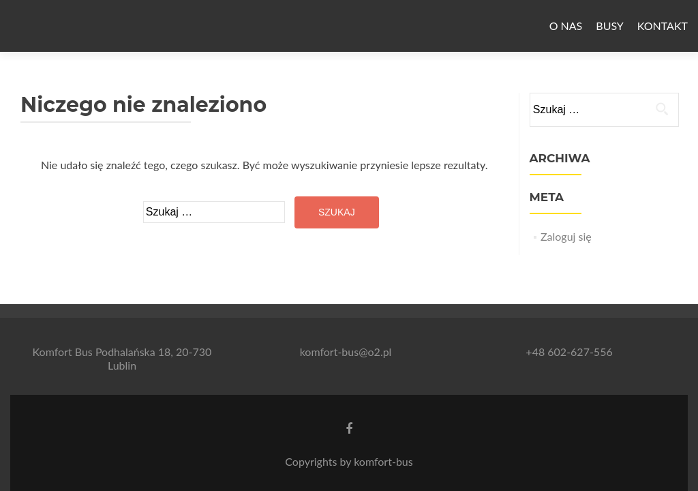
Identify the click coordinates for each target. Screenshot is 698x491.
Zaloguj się (566, 236)
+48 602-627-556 (569, 351)
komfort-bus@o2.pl (346, 351)
